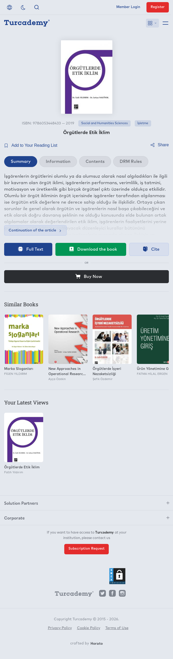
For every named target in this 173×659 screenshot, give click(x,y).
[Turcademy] (72, 594)
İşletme (142, 123)
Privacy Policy (60, 628)
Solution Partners (21, 503)
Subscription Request (86, 548)
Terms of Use (117, 628)
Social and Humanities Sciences (104, 123)
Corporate (14, 518)
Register (158, 7)
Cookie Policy (88, 628)
